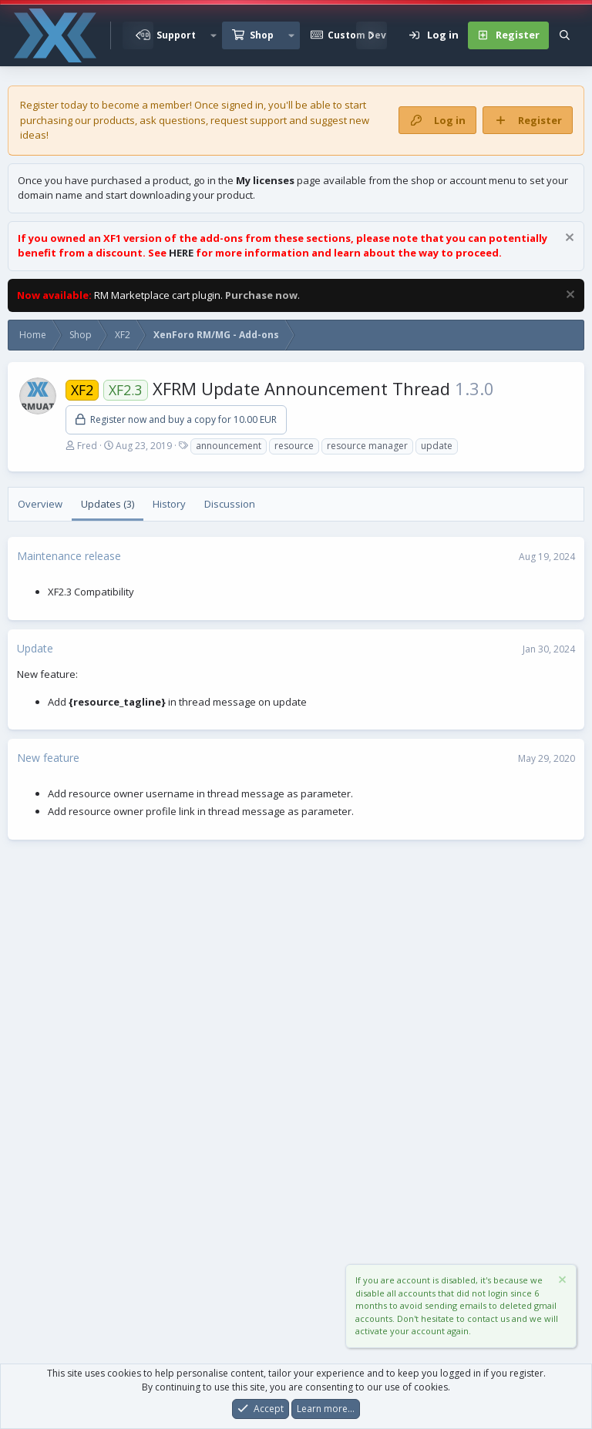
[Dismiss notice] (567, 239)
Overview (40, 504)
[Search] (564, 35)
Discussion (229, 504)
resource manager (367, 445)
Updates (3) (107, 504)
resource (294, 445)
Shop (262, 35)
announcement (228, 445)
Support (176, 35)
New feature (48, 757)
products (114, 120)
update (436, 445)
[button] (213, 35)
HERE (181, 253)
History (169, 504)
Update (35, 648)
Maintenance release (69, 555)
